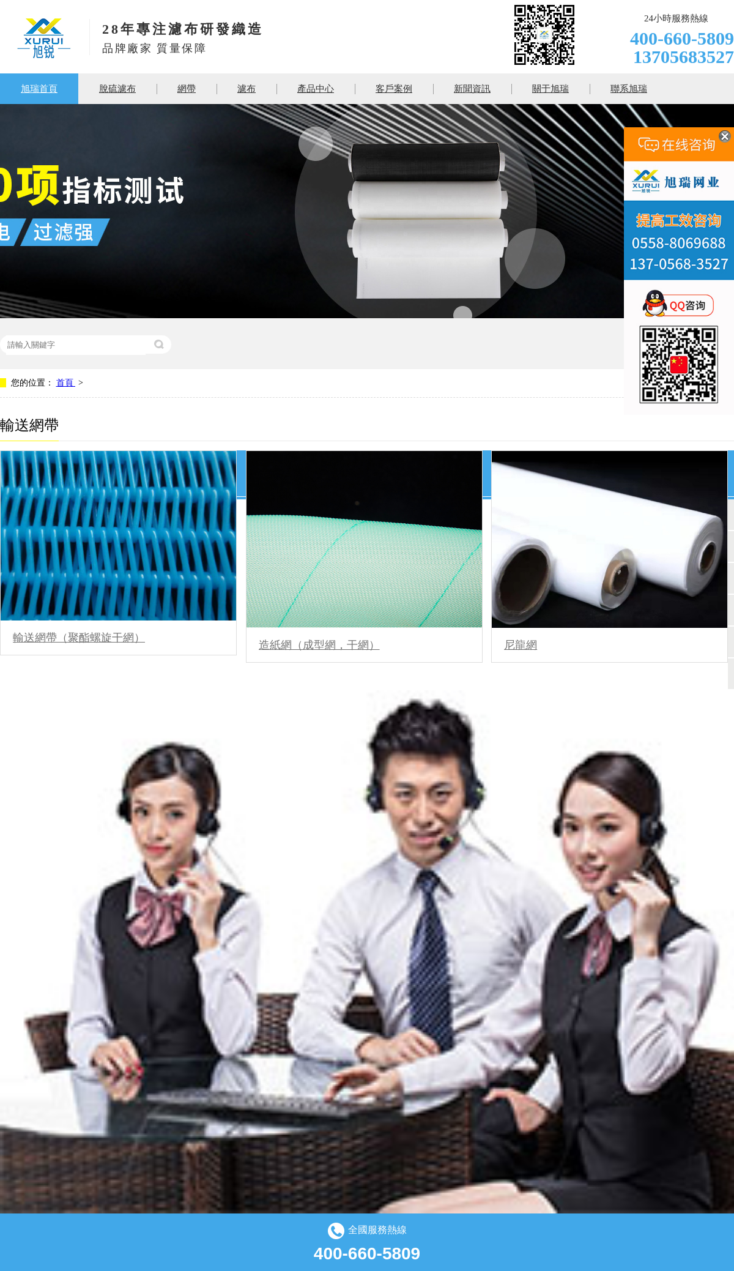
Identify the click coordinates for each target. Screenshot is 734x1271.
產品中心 (315, 89)
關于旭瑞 (550, 89)
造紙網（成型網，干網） (319, 645)
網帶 (186, 89)
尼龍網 (520, 645)
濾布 (246, 89)
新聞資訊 (472, 89)
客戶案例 (394, 89)
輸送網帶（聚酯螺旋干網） (79, 638)
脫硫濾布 (117, 89)
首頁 (66, 382)
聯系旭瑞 (628, 89)
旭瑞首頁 (39, 89)
